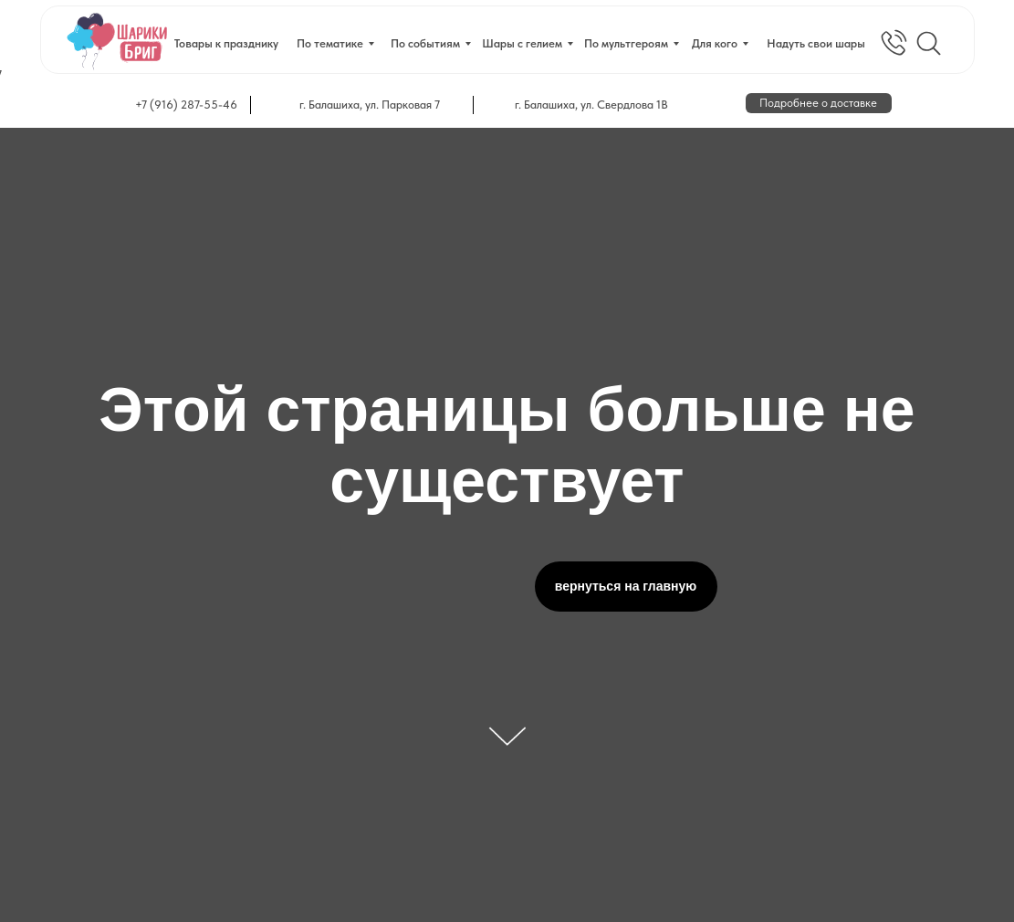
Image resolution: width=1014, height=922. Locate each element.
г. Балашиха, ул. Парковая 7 (369, 104)
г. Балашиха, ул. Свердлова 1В (591, 104)
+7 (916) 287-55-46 (186, 104)
